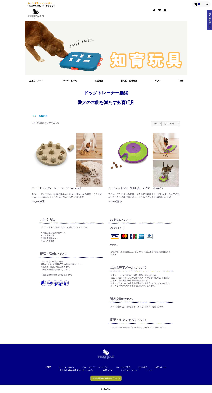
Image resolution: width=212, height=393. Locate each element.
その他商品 (143, 367)
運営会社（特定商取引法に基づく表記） (77, 370)
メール (146, 327)
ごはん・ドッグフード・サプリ (94, 367)
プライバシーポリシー (129, 370)
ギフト (158, 81)
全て (34, 116)
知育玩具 (99, 81)
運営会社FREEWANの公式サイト (106, 378)
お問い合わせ (160, 367)
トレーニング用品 (122, 367)
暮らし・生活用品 (129, 81)
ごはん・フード (36, 81)
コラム (149, 370)
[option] (106, 48)
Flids (181, 81)
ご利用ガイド (107, 370)
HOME (48, 367)
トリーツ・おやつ (69, 81)
